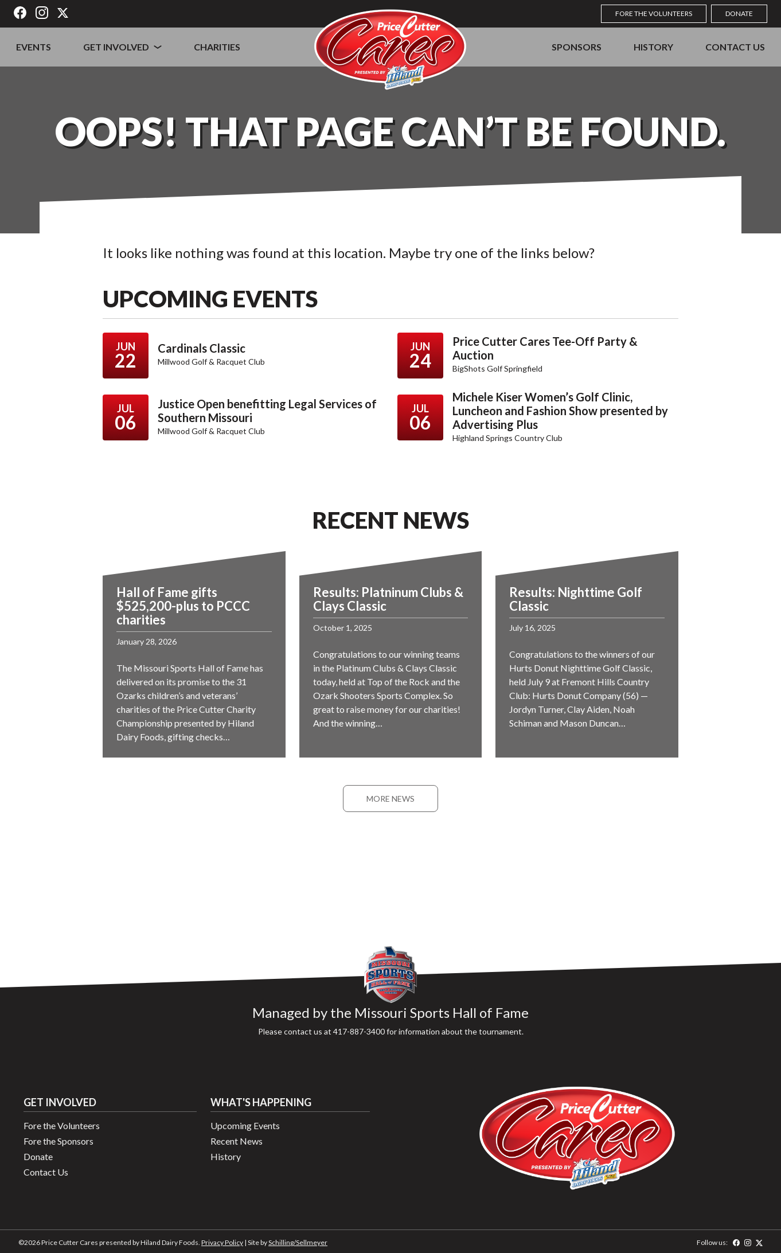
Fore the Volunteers (653, 13)
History (653, 46)
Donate (739, 13)
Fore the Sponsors (58, 1140)
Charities (217, 46)
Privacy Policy (222, 1242)
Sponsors (577, 46)
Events (33, 46)
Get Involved (116, 46)
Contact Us (735, 46)
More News (390, 798)
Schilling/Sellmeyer (297, 1242)
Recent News (236, 1140)
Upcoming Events (245, 1125)
